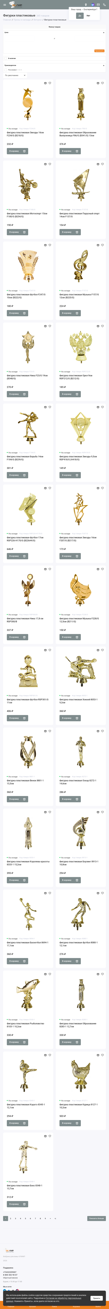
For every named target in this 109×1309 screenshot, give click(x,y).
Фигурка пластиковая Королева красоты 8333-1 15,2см (28, 863)
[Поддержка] (104, 4)
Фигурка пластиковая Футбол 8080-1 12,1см (78, 944)
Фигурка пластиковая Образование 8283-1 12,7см (77, 1025)
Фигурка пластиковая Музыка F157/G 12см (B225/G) (79, 296)
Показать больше (96, 1218)
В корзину (17, 151)
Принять (96, 1298)
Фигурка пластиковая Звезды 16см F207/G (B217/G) (77, 539)
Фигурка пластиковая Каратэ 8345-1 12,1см (26, 1106)
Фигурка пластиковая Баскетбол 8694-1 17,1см (27, 944)
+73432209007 (9, 1272)
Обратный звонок (10, 1278)
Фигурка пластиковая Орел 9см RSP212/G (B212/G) (75, 377)
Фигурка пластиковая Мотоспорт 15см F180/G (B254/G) (27, 215)
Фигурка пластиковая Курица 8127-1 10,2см (78, 1106)
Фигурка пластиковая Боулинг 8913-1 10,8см (78, 863)
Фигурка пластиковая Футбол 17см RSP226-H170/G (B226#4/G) (25, 539)
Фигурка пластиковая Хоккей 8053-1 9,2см (78, 701)
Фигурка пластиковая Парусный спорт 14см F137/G (79, 215)
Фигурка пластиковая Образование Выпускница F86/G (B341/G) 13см (77, 134)
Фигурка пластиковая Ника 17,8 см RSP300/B (25, 620)
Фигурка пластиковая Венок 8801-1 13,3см (25, 782)
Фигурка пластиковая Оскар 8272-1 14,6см (77, 782)
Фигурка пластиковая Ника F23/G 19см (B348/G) (27, 377)
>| (55, 1219)
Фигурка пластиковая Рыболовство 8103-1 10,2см (25, 1025)
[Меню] (4, 4)
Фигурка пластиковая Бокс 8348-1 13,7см (24, 1187)
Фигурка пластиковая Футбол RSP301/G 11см (27, 701)
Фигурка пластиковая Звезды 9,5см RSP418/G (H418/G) (78, 458)
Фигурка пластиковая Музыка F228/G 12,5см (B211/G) (79, 620)
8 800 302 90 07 (10, 1275)
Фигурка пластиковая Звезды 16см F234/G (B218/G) (25, 134)
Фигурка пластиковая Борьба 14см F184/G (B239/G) (25, 458)
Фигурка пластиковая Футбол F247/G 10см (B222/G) (26, 296)
